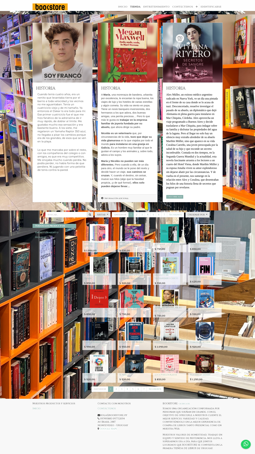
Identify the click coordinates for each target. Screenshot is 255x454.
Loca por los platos (166, 374)
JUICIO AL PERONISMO (131, 342)
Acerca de (184, 403)
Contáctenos (107, 408)
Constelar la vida (200, 342)
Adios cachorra (128, 309)
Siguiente (175, 214)
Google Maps (108, 428)
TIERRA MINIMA (92, 342)
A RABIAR (160, 244)
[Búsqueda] (90, 215)
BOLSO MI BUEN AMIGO (202, 309)
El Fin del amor (198, 277)
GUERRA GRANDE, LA (201, 244)
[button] (196, 6)
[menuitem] (123, 6)
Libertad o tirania (94, 374)
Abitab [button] (101, 214)
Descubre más (174, 196)
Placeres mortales (200, 374)
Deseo (87, 309)
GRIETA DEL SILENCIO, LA (168, 342)
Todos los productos (50, 225)
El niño (123, 374)
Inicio (37, 408)
